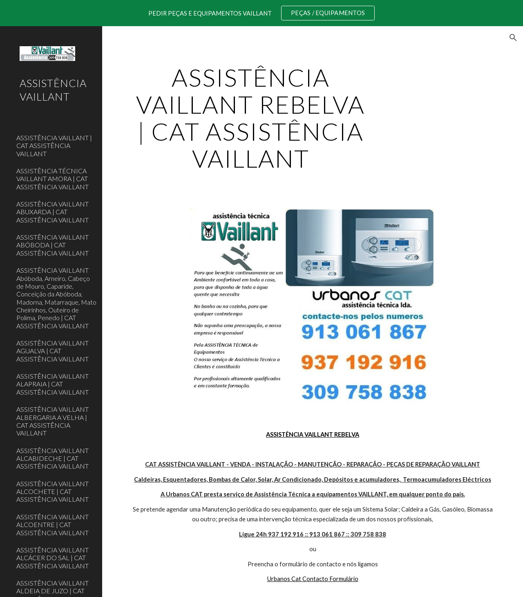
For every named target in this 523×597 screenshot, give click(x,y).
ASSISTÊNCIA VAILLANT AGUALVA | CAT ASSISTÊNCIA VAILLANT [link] (52, 351)
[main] (251, 118)
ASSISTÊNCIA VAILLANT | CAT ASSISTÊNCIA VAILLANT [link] (54, 145)
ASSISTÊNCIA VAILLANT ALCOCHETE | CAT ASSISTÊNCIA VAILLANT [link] (52, 491)
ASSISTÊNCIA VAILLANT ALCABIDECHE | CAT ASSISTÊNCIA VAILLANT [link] (52, 458)
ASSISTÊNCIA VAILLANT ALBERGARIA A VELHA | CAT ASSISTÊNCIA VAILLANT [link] (52, 421)
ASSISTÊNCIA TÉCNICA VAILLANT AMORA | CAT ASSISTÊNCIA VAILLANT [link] (52, 179)
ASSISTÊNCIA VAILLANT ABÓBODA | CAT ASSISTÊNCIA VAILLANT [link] (52, 245)
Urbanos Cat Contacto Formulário (312, 578)
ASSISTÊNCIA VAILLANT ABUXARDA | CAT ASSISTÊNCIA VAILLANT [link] (52, 212)
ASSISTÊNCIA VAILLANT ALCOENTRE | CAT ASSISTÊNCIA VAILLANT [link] (52, 524)
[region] (261, 13)
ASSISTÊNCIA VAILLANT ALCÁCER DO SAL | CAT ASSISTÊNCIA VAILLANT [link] (52, 558)
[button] (513, 37)
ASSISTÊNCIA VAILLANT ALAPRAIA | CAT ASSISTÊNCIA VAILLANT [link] (52, 384)
